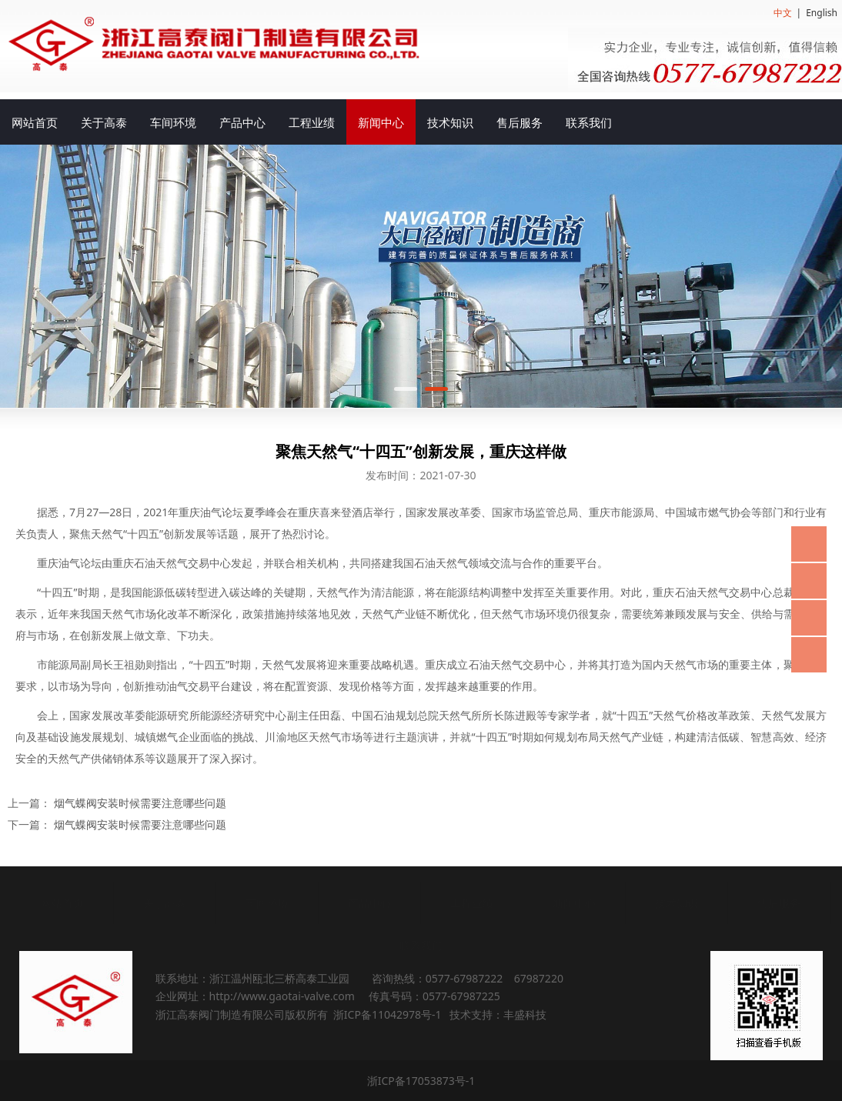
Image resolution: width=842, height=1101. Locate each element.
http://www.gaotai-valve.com (282, 996)
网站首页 (35, 122)
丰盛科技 (524, 1014)
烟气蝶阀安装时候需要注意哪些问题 (140, 803)
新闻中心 (381, 122)
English (821, 12)
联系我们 (589, 122)
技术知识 (450, 122)
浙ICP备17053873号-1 (421, 1080)
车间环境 (173, 122)
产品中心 (242, 122)
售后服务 (519, 122)
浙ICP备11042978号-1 (387, 1014)
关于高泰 (104, 122)
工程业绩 (312, 122)
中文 (783, 12)
